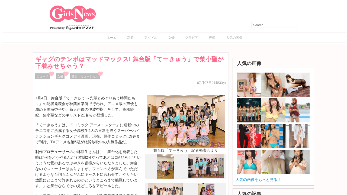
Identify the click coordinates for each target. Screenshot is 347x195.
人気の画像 (234, 38)
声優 (212, 38)
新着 (130, 38)
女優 (171, 38)
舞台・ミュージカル (85, 76)
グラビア (191, 38)
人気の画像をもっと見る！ (258, 179)
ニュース (43, 76)
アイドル (150, 38)
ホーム (112, 38)
